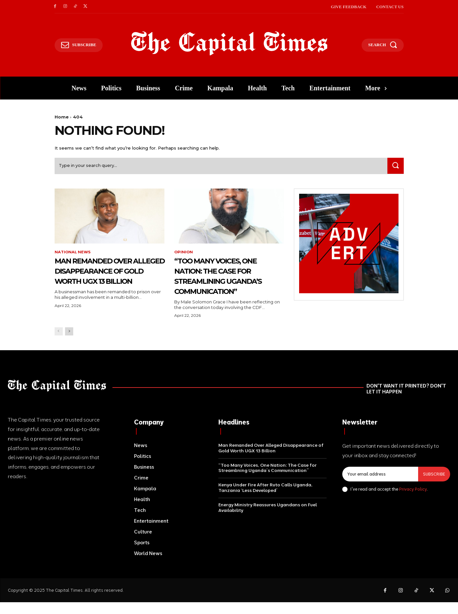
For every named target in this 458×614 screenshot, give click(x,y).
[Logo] (229, 43)
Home (62, 116)
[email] (379, 486)
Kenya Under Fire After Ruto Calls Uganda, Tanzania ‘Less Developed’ (265, 499)
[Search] (395, 167)
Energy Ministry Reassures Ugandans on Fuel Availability (267, 519)
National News (73, 253)
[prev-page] (59, 343)
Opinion (184, 253)
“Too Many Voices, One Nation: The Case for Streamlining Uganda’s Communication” (228, 282)
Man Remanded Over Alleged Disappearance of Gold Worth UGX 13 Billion (104, 282)
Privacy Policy (413, 500)
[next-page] (69, 343)
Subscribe (433, 485)
